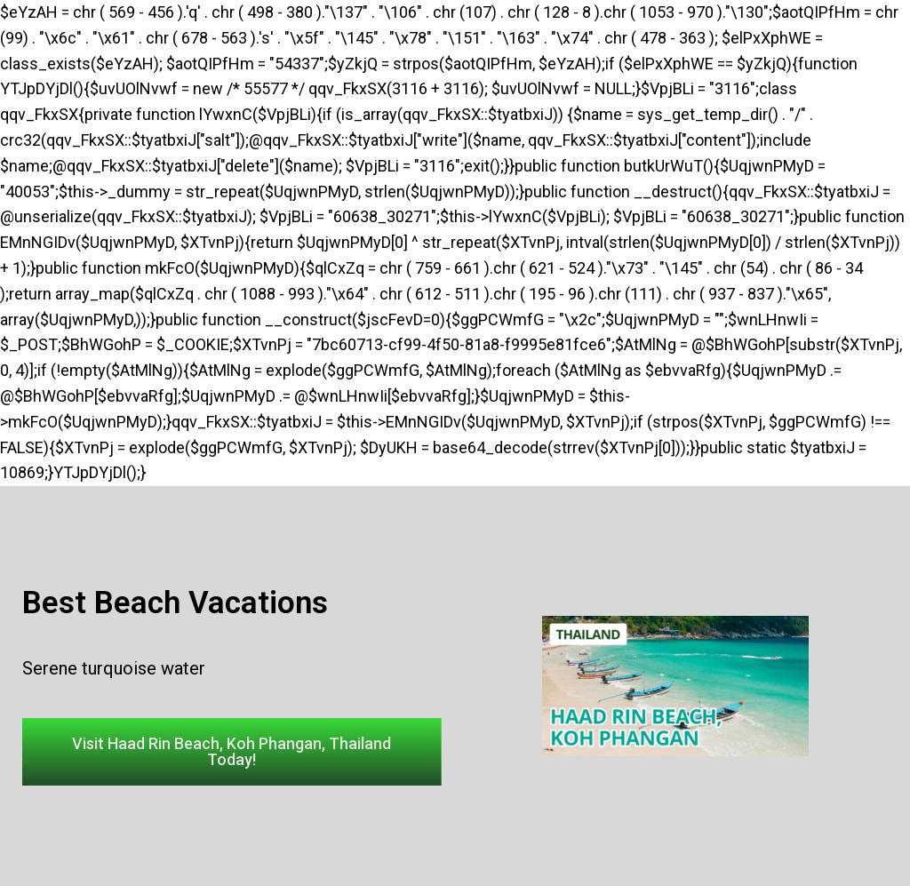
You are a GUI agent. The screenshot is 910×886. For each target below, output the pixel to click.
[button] (232, 752)
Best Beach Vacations (175, 603)
